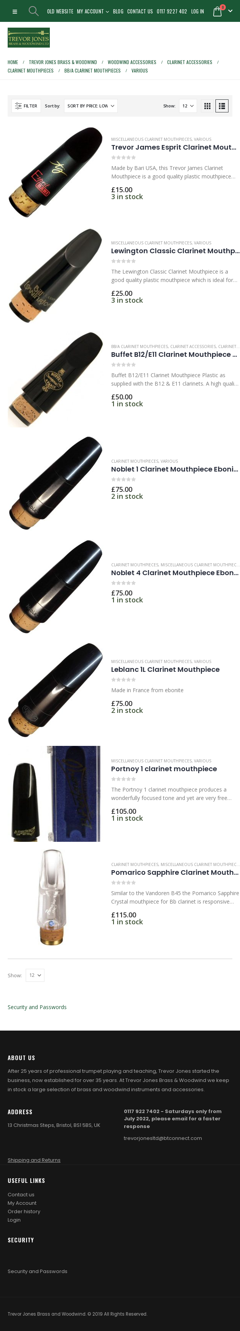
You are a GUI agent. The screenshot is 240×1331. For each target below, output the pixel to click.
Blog (118, 11)
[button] (15, 11)
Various (202, 139)
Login (14, 1220)
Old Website (60, 11)
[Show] (188, 106)
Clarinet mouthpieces (134, 461)
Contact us (21, 1194)
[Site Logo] (29, 38)
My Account (90, 11)
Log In (197, 11)
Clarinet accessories (193, 346)
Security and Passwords (37, 1007)
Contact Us (140, 11)
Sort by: (52, 106)
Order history (24, 1211)
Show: (169, 106)
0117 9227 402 (172, 11)
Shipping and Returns (34, 1160)
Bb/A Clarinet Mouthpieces (139, 346)
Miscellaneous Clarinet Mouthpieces (151, 139)
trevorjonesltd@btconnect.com (163, 1138)
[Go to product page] (56, 172)
